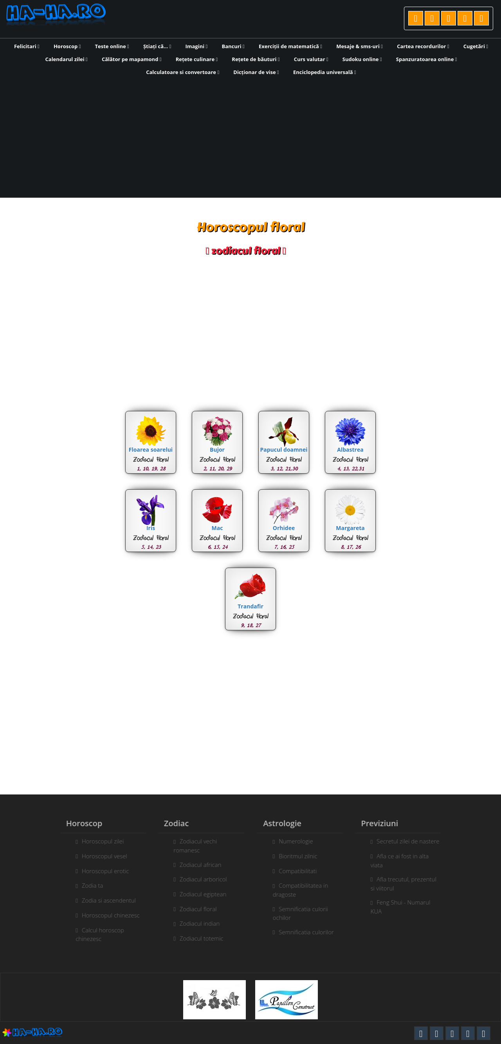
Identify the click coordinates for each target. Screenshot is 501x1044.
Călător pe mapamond (132, 59)
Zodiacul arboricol (199, 879)
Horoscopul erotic (102, 871)
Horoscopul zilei (99, 841)
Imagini (196, 46)
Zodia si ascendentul (105, 900)
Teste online (112, 46)
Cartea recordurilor (423, 46)
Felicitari (27, 46)
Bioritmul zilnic (301, 856)
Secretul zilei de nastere (411, 841)
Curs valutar (311, 59)
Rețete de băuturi (255, 59)
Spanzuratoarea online (426, 59)
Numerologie (299, 841)
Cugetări (475, 46)
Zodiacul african (197, 864)
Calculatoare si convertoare (182, 72)
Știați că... (157, 46)
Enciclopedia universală (324, 72)
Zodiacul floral (194, 909)
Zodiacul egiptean (199, 894)
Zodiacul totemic (198, 938)
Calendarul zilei (66, 59)
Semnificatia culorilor (309, 932)
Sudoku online (362, 59)
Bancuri (233, 46)
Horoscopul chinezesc (107, 915)
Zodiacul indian (196, 923)
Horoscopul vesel (101, 856)
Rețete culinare (197, 59)
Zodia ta (89, 885)
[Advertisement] (250, 136)
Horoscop (67, 46)
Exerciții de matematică (290, 46)
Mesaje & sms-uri (359, 46)
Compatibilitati (301, 871)
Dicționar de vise (256, 72)
